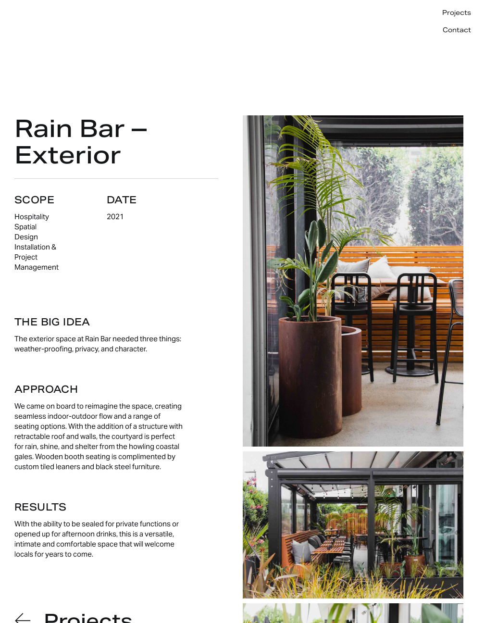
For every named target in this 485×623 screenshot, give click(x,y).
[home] (45, 14)
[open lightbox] (353, 281)
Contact (457, 30)
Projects (456, 13)
